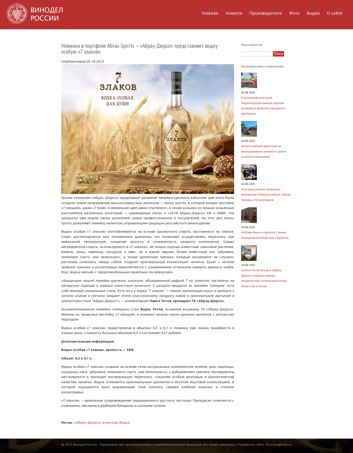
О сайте (334, 13)
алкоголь (110, 422)
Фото (294, 13)
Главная (210, 13)
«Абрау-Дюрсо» (87, 422)
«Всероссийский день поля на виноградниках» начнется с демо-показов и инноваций (264, 151)
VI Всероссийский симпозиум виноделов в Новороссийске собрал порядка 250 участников (266, 195)
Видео (313, 13)
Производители (265, 13)
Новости (233, 13)
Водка (124, 422)
